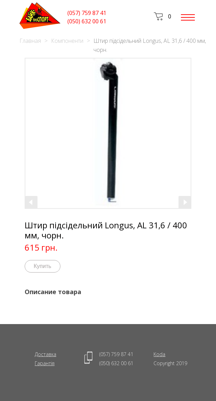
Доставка (45, 354)
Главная (30, 41)
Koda (159, 354)
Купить (42, 266)
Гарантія (45, 363)
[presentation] (31, 202)
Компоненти (67, 41)
